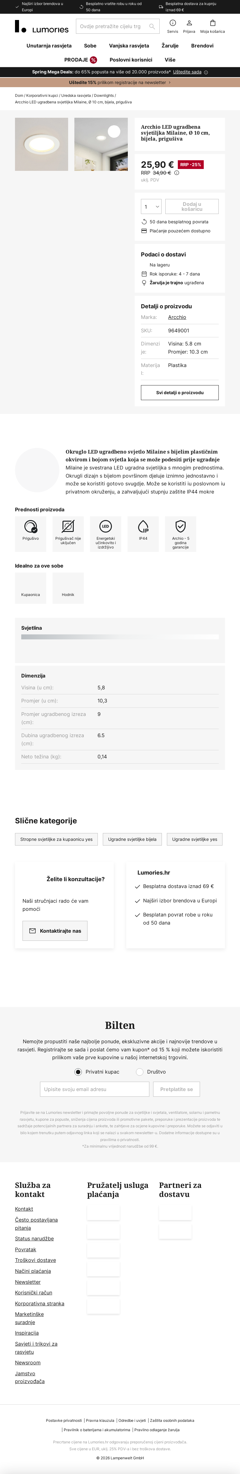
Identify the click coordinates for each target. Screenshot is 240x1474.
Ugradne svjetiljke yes (194, 859)
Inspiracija (27, 1332)
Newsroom (28, 1362)
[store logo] (41, 26)
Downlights (104, 95)
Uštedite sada (187, 72)
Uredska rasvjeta (76, 95)
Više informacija (122, 447)
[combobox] (117, 26)
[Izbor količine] (151, 206)
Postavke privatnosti (64, 1420)
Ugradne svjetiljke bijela (132, 859)
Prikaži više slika (71, 195)
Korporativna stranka (39, 1303)
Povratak (25, 1249)
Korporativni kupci (42, 95)
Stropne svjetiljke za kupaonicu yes (56, 859)
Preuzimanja (185, 447)
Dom (19, 95)
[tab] (48, 448)
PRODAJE (80, 60)
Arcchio (177, 317)
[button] (114, 131)
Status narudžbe (34, 1238)
